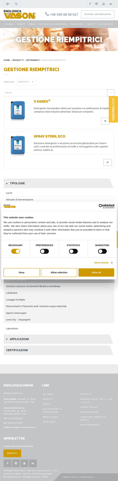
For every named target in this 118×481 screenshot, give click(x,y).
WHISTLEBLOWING (90, 425)
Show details (101, 262)
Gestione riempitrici (16, 279)
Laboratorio (12, 328)
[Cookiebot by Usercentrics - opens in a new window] (101, 206)
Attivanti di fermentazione (19, 199)
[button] (8, 4)
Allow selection (59, 272)
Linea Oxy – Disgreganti (18, 319)
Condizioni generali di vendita (93, 418)
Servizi (32, 24)
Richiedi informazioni (97, 14)
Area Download (105, 24)
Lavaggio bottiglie (15, 299)
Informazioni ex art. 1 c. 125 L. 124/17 (96, 400)
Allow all (96, 272)
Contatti (91, 24)
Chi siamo (9, 24)
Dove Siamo (49, 422)
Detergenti (33, 60)
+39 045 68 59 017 (61, 14)
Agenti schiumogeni (16, 313)
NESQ (45, 477)
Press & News (77, 24)
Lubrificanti (11, 293)
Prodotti (21, 24)
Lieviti (9, 193)
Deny (21, 272)
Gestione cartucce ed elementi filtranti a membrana (33, 286)
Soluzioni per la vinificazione (53, 24)
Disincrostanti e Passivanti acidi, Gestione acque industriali (36, 306)
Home (7, 60)
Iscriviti (12, 453)
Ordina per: (9, 82)
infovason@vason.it (27, 427)
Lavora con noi (89, 407)
